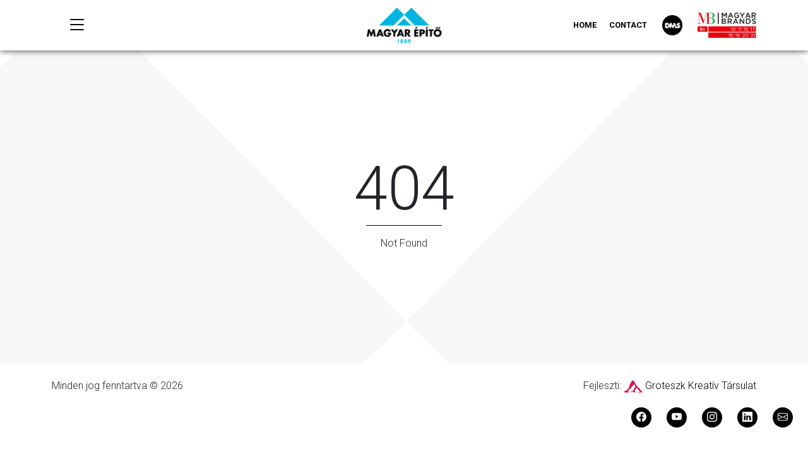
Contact (628, 25)
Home (585, 25)
